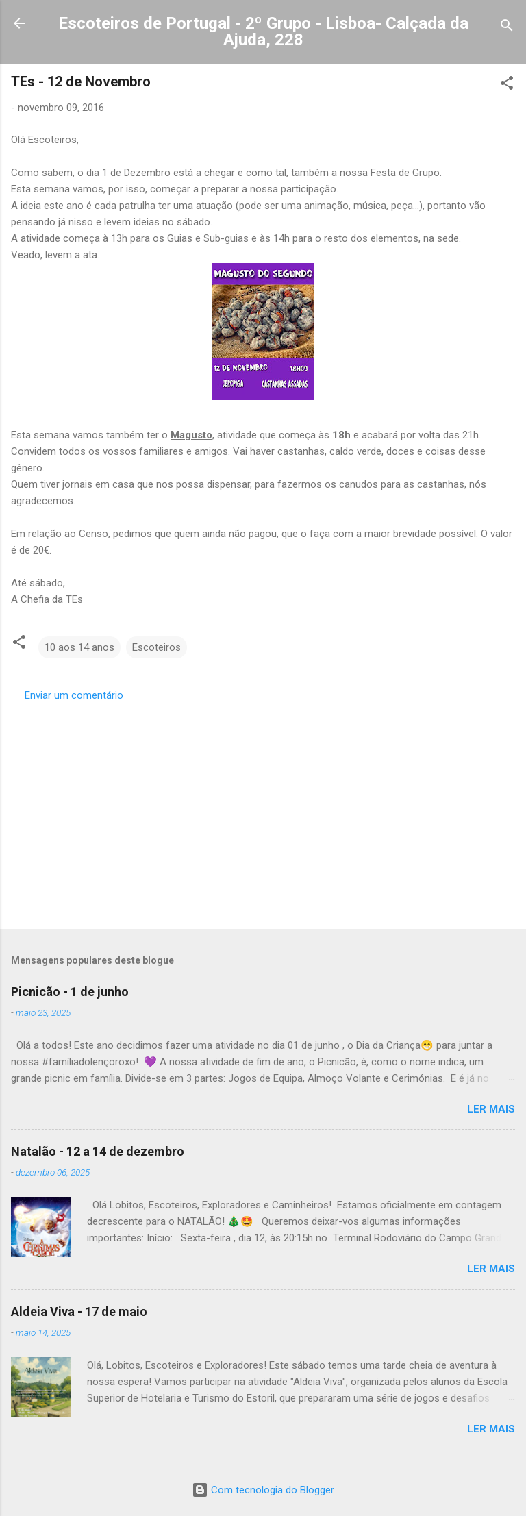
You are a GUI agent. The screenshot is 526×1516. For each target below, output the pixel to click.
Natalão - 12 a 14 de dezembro (97, 1151)
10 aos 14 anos (79, 647)
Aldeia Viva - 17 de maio (79, 1311)
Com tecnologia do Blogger (263, 1490)
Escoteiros (156, 647)
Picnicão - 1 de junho (70, 991)
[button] (507, 85)
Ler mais (491, 1109)
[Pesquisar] (507, 28)
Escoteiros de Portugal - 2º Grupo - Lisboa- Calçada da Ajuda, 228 (263, 31)
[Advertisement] (263, 811)
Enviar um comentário (74, 695)
